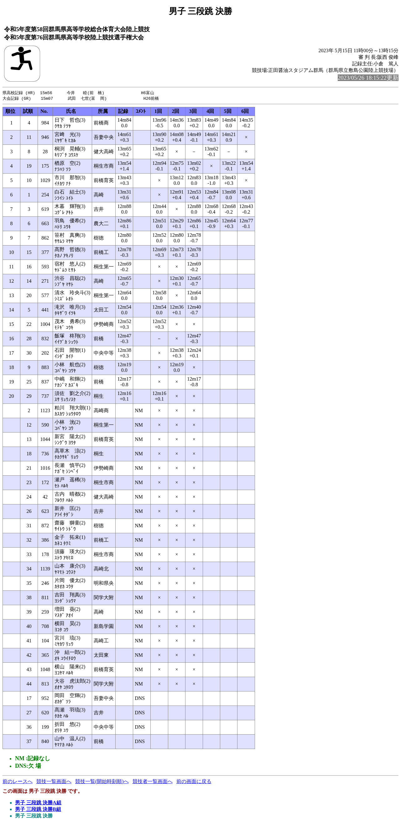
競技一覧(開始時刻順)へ (102, 782)
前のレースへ (18, 782)
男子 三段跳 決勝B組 (38, 809)
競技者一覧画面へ (153, 782)
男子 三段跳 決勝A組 (38, 803)
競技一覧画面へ (53, 782)
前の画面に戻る (193, 782)
